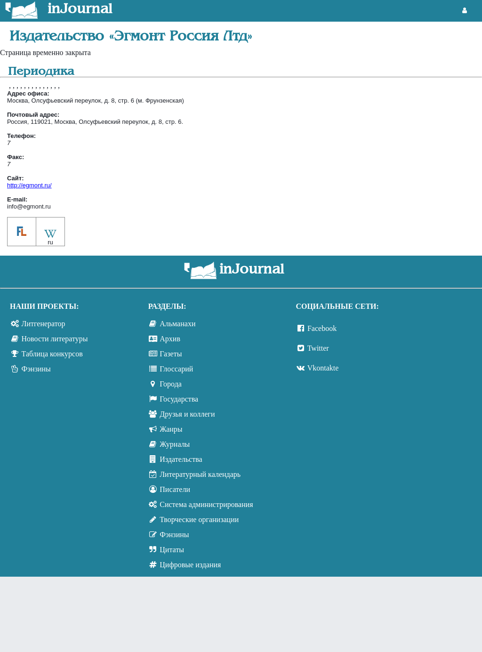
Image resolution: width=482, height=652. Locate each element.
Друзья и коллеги (187, 414)
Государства (179, 399)
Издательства (181, 459)
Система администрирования (206, 504)
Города (171, 384)
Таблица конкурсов (52, 354)
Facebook (322, 328)
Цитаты (172, 550)
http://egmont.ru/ (29, 185)
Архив (170, 339)
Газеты (171, 354)
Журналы (175, 444)
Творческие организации (199, 519)
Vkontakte (323, 368)
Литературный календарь (200, 474)
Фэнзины (36, 369)
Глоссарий (176, 369)
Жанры (171, 429)
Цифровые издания (190, 565)
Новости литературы (55, 339)
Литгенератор (43, 324)
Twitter (318, 348)
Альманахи (177, 324)
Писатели (175, 489)
